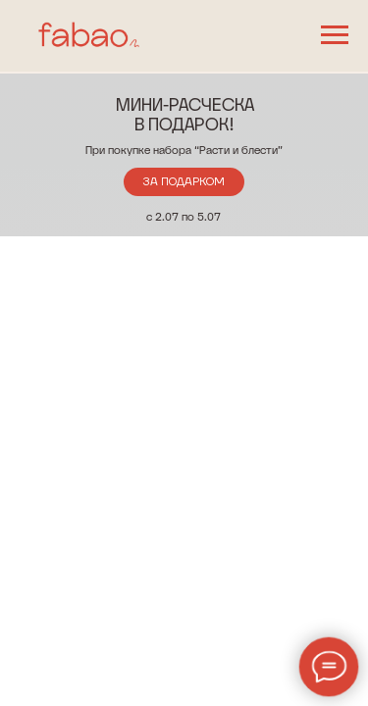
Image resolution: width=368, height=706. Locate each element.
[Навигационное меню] (334, 35)
